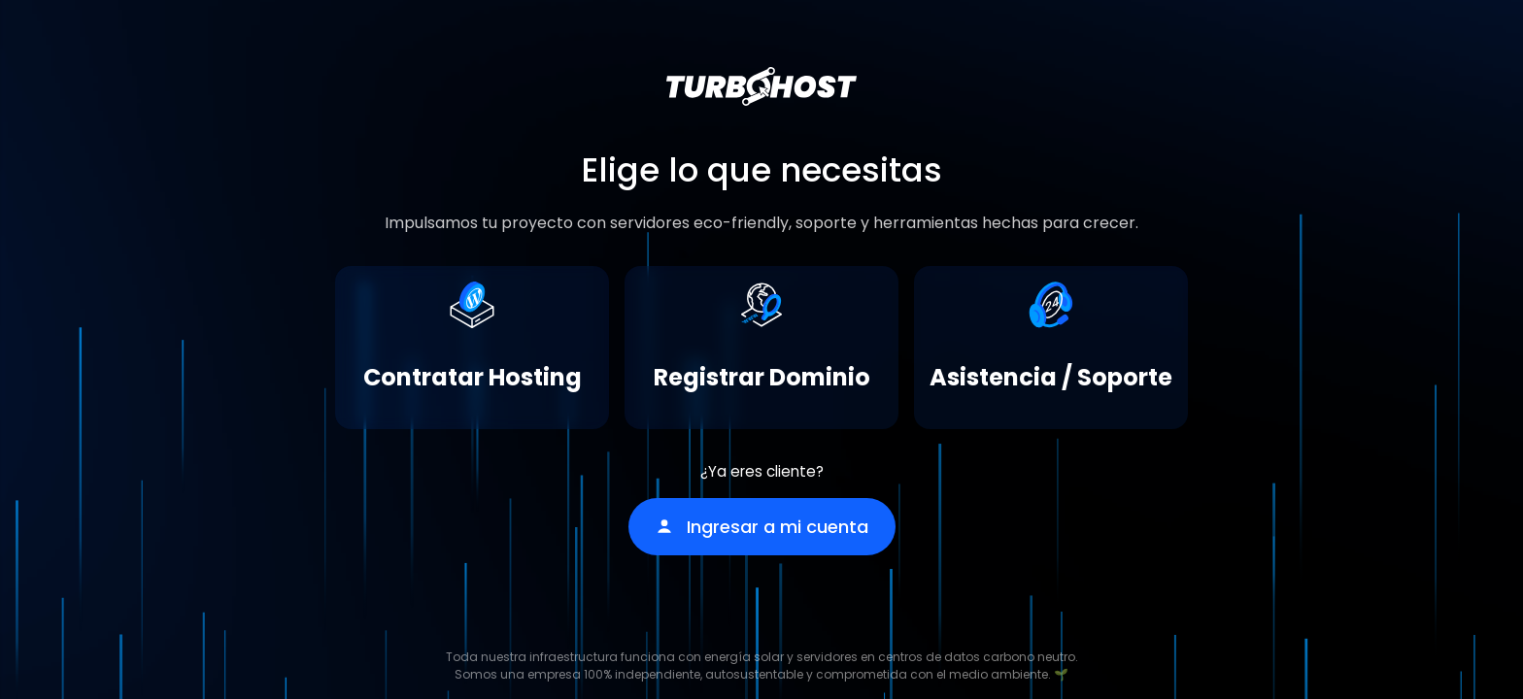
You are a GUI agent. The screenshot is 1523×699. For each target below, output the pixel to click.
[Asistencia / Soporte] (1051, 347)
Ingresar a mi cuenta (762, 527)
